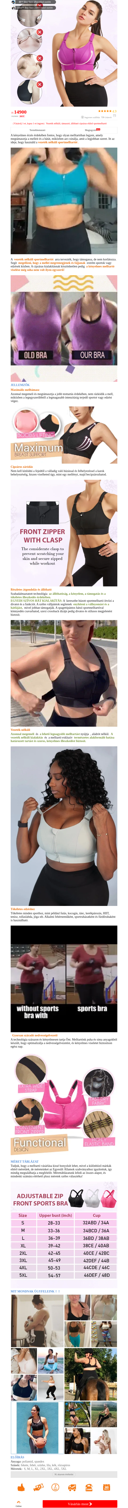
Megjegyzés (90, 130)
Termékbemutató (37, 130)
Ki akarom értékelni (64, 1474)
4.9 (107, 111)
